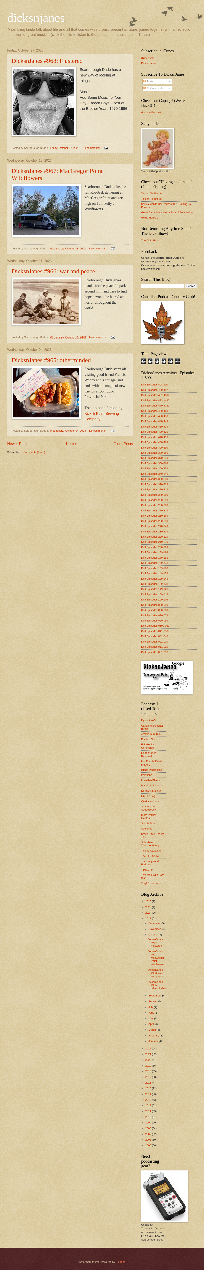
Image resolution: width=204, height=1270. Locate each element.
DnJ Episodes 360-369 (154, 463)
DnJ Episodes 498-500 (154, 384)
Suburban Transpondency (150, 844)
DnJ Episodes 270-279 (154, 510)
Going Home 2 (149, 217)
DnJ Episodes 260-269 (154, 515)
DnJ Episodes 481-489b (155, 395)
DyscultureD (148, 720)
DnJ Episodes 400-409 (154, 442)
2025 (148, 907)
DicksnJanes (148, 63)
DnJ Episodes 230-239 (154, 531)
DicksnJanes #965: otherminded (51, 360)
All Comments (153, 88)
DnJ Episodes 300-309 (154, 494)
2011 (148, 1111)
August (152, 1001)
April (151, 1024)
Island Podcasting (151, 769)
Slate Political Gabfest (149, 816)
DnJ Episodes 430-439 (154, 426)
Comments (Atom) (34, 452)
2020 (148, 1059)
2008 (148, 1128)
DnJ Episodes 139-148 (154, 578)
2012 (148, 1105)
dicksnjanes (36, 18)
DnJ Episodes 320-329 (154, 484)
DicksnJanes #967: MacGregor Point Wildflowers (156, 958)
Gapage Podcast (151, 112)
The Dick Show (150, 240)
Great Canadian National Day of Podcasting (167, 212)
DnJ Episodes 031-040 (154, 636)
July (151, 1007)
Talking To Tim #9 (151, 193)
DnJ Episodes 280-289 (154, 505)
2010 (148, 1116)
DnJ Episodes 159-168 (154, 568)
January (153, 1041)
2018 (148, 1071)
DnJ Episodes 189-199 (154, 552)
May (151, 1018)
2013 (148, 1099)
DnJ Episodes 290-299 (154, 500)
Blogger (120, 1261)
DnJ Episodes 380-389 (154, 452)
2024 (148, 912)
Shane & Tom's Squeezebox (150, 808)
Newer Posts (17, 444)
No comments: (92, 147)
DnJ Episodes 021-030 (154, 641)
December (154, 923)
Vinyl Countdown (151, 883)
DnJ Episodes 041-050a (155, 631)
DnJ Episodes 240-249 (154, 526)
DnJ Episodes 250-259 (154, 521)
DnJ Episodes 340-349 (154, 473)
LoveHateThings (151, 780)
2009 (148, 1122)
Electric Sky (148, 739)
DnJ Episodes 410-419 (154, 437)
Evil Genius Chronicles (148, 746)
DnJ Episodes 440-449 (154, 421)
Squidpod (146, 828)
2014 (148, 1094)
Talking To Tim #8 (151, 198)
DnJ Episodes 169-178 (154, 562)
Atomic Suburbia (151, 733)
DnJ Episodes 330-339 (154, 479)
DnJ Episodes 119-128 (154, 589)
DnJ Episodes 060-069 (154, 620)
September (155, 995)
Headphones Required (148, 754)
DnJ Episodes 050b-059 (155, 625)
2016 (148, 1082)
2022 (148, 1048)
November (154, 928)
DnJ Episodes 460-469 (154, 410)
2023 (148, 918)
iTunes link (147, 58)
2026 (148, 901)
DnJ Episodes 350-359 (154, 468)
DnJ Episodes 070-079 (154, 615)
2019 (148, 1065)
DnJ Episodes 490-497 (154, 389)
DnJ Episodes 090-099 (154, 604)
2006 (148, 1139)
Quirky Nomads (150, 801)
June (151, 1012)
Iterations (146, 775)
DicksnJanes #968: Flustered (47, 60)
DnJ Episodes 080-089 (154, 610)
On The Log (148, 796)
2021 (148, 1054)
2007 (148, 1134)
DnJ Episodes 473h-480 (155, 400)
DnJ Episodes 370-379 (154, 457)
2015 (148, 1088)
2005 (148, 1145)
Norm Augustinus (151, 790)
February (154, 1035)
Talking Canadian (151, 850)
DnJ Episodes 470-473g (155, 405)
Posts (148, 81)
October (153, 934)
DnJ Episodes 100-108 (154, 599)
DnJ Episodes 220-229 (154, 536)
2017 (148, 1077)
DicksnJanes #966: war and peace (53, 271)
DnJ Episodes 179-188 (154, 557)
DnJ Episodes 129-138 (154, 583)
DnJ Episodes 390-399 (154, 447)
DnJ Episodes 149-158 (154, 573)
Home (71, 444)
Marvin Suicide (149, 785)
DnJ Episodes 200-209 (154, 547)
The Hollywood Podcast (150, 863)
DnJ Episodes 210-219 (154, 541)
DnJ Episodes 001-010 (154, 652)
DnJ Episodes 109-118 (154, 594)
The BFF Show (150, 856)
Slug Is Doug (148, 823)
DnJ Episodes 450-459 (154, 416)
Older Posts (123, 444)
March (152, 1029)
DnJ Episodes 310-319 (154, 489)
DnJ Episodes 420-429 (154, 431)
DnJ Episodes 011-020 (154, 646)
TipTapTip (147, 869)
